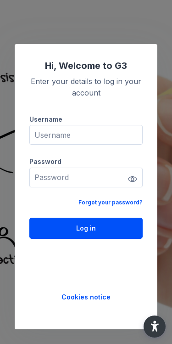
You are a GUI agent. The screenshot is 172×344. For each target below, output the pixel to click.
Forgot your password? (110, 202)
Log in (86, 228)
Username (45, 119)
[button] (155, 327)
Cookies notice (86, 297)
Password (45, 161)
